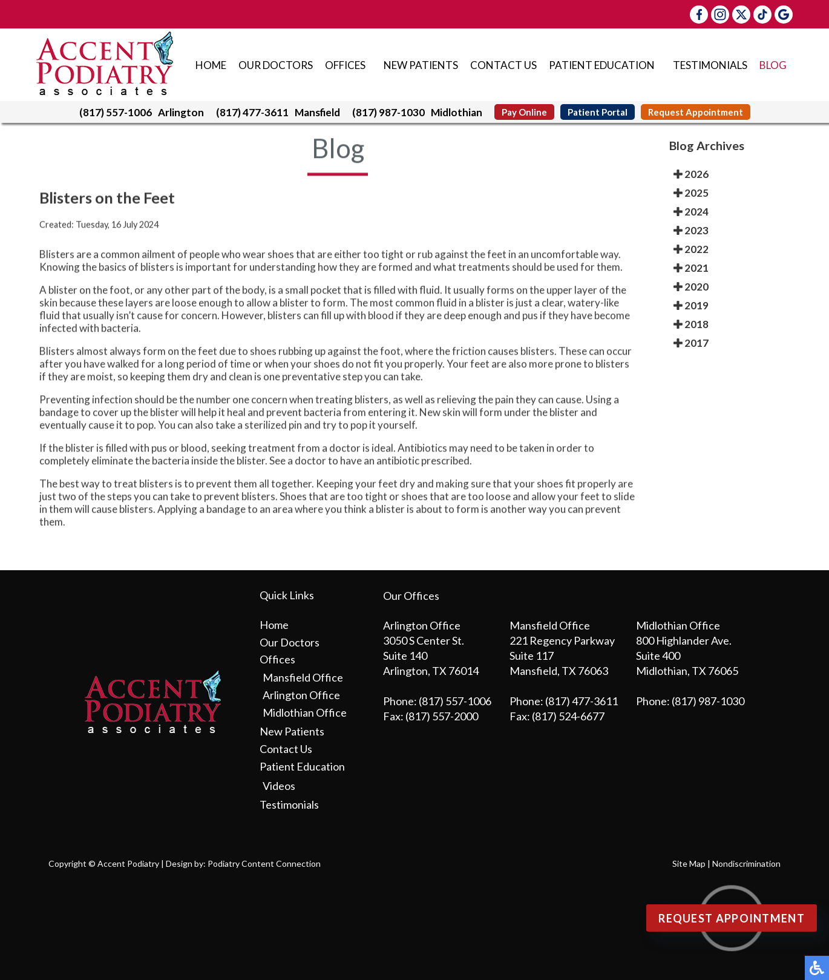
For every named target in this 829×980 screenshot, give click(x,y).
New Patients (421, 65)
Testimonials (710, 65)
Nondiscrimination (746, 863)
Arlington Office (301, 695)
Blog (773, 65)
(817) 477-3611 (252, 112)
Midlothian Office (305, 712)
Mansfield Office (303, 677)
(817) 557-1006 (115, 112)
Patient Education (602, 65)
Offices (345, 65)
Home (210, 65)
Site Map (689, 863)
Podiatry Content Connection (264, 863)
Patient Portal (597, 112)
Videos (279, 785)
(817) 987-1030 (388, 112)
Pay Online (524, 112)
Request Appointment (695, 112)
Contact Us (503, 65)
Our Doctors (275, 65)
